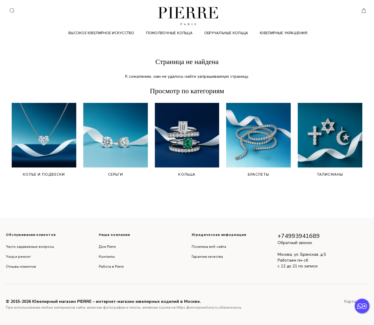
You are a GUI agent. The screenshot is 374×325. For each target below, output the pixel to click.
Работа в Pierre (111, 266)
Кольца (187, 140)
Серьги (115, 140)
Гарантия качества (207, 256)
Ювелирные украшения (283, 33)
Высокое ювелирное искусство (101, 33)
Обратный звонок (295, 243)
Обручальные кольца (226, 33)
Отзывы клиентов (21, 266)
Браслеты (258, 140)
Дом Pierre (107, 246)
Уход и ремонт (18, 256)
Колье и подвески (44, 140)
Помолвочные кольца (169, 33)
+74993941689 (299, 236)
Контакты (107, 256)
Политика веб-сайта (209, 246)
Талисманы (330, 140)
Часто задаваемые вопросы (30, 246)
